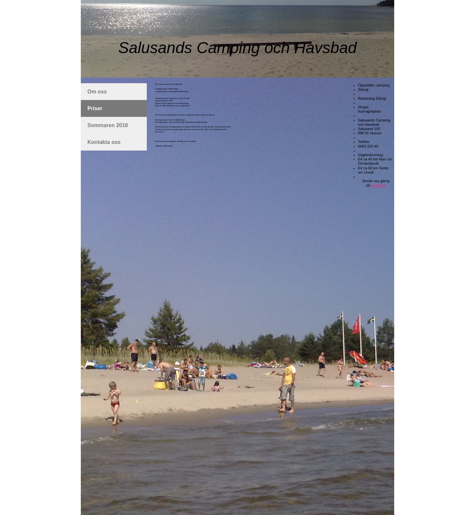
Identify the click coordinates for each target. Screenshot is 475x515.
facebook (378, 185)
